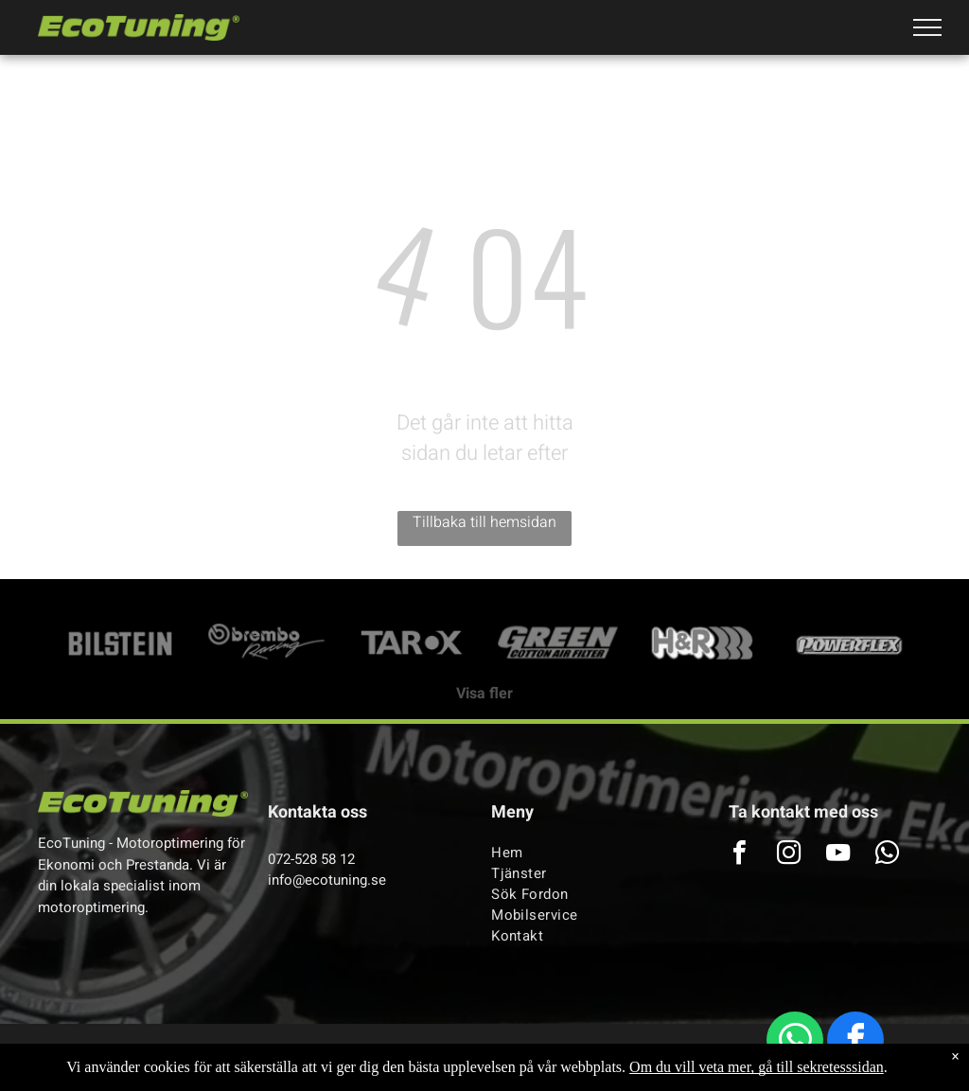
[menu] (927, 27)
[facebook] (855, 1042)
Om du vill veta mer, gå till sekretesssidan (756, 1067)
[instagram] (788, 855)
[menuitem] (589, 852)
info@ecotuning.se (327, 880)
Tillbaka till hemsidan (484, 522)
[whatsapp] (794, 1042)
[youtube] (837, 855)
